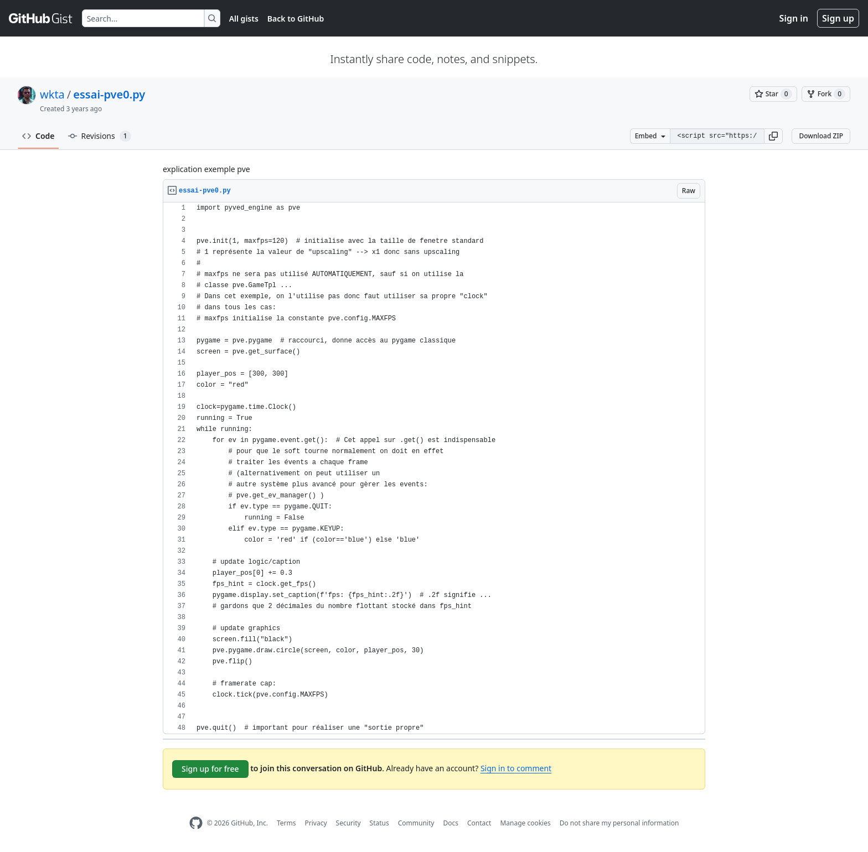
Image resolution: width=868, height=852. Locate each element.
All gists (244, 18)
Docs (450, 823)
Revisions (99, 136)
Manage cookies (525, 823)
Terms (286, 823)
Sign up (838, 18)
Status (379, 823)
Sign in (793, 18)
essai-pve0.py (109, 94)
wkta (52, 94)
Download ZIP (821, 136)
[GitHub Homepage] (196, 823)
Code (38, 136)
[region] (434, 468)
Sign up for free (210, 768)
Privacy (316, 823)
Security (348, 823)
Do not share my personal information (619, 823)
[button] (773, 136)
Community (416, 823)
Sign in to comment (515, 768)
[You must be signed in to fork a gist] (826, 94)
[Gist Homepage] (41, 18)
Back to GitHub (295, 18)
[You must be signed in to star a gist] (773, 94)
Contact (479, 823)
